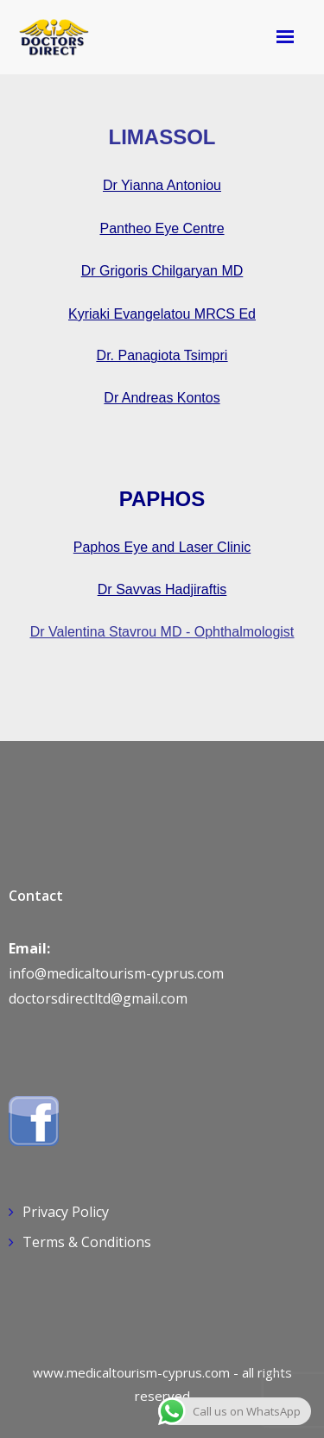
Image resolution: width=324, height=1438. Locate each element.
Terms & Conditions (86, 1241)
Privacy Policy (65, 1211)
